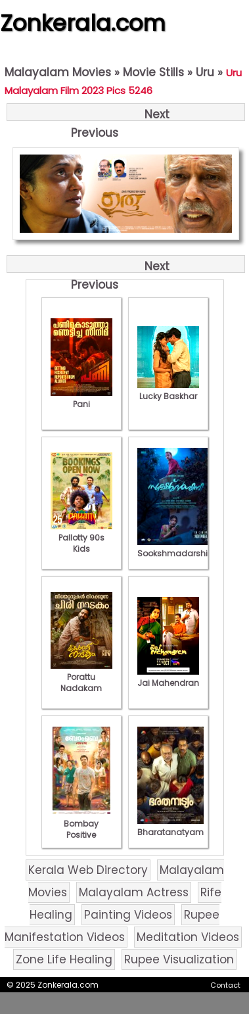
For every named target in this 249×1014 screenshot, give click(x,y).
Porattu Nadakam (81, 677)
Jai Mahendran (168, 677)
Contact (225, 985)
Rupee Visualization (179, 959)
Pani (81, 398)
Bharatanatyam (170, 826)
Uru (205, 72)
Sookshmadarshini (176, 548)
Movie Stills (153, 72)
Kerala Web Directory (88, 870)
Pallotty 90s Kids (81, 537)
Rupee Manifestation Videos (112, 926)
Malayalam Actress (134, 892)
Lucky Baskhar (168, 390)
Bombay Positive (81, 823)
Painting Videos (128, 915)
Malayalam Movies (58, 72)
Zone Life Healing (64, 959)
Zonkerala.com (83, 23)
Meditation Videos (188, 937)
